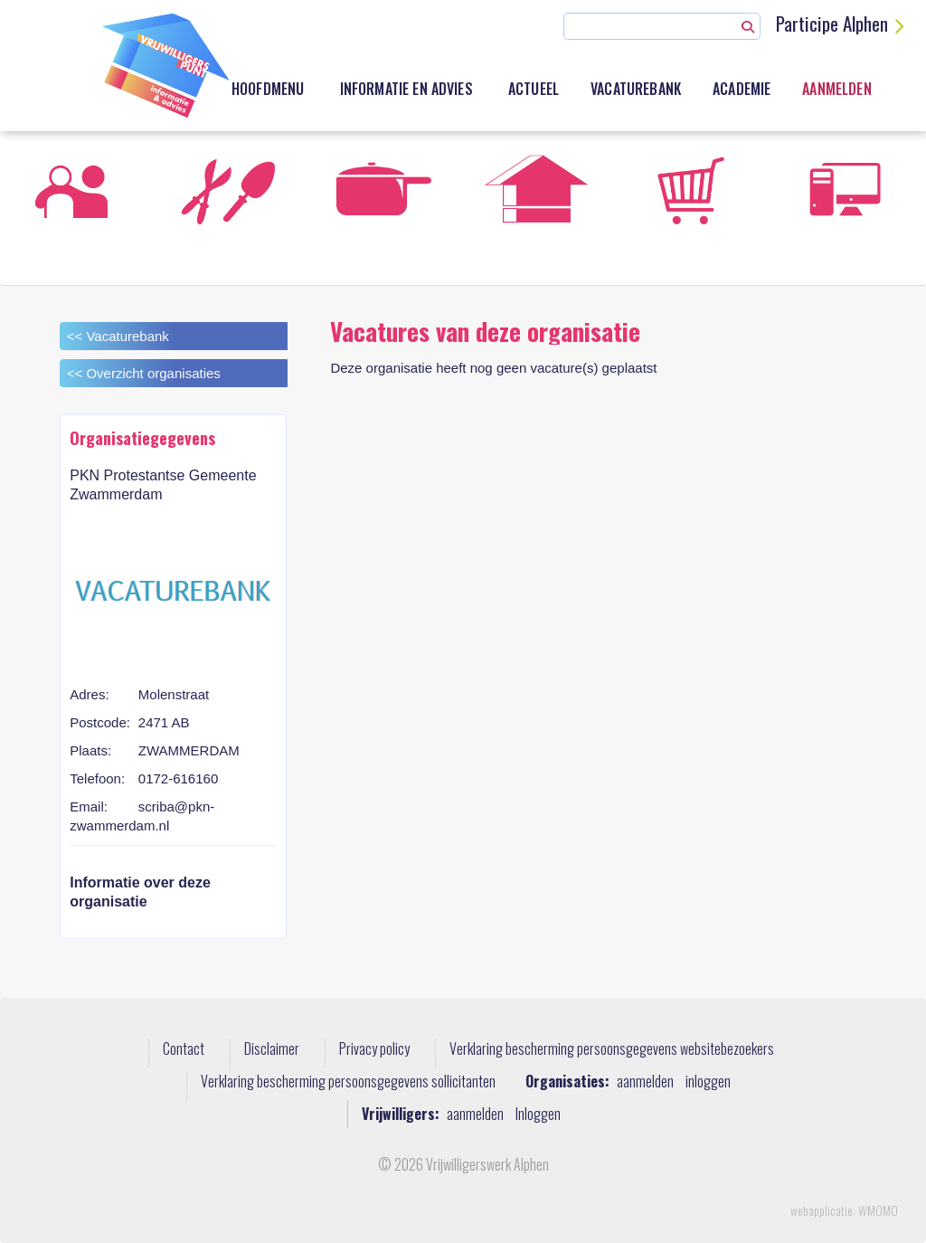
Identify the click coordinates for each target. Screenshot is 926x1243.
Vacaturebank (636, 89)
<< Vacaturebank (118, 336)
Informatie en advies (406, 89)
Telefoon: (97, 778)
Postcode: (100, 722)
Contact (183, 1049)
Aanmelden (836, 89)
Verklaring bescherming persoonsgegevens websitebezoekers (611, 1049)
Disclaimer (271, 1049)
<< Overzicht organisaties (144, 373)
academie (741, 89)
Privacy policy (374, 1049)
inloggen (708, 1081)
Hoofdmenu (268, 89)
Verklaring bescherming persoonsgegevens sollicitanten (348, 1082)
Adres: (89, 694)
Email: (89, 806)
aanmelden (645, 1081)
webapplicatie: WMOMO (844, 1210)
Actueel (533, 89)
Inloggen (538, 1114)
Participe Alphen (832, 23)
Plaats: (90, 750)
